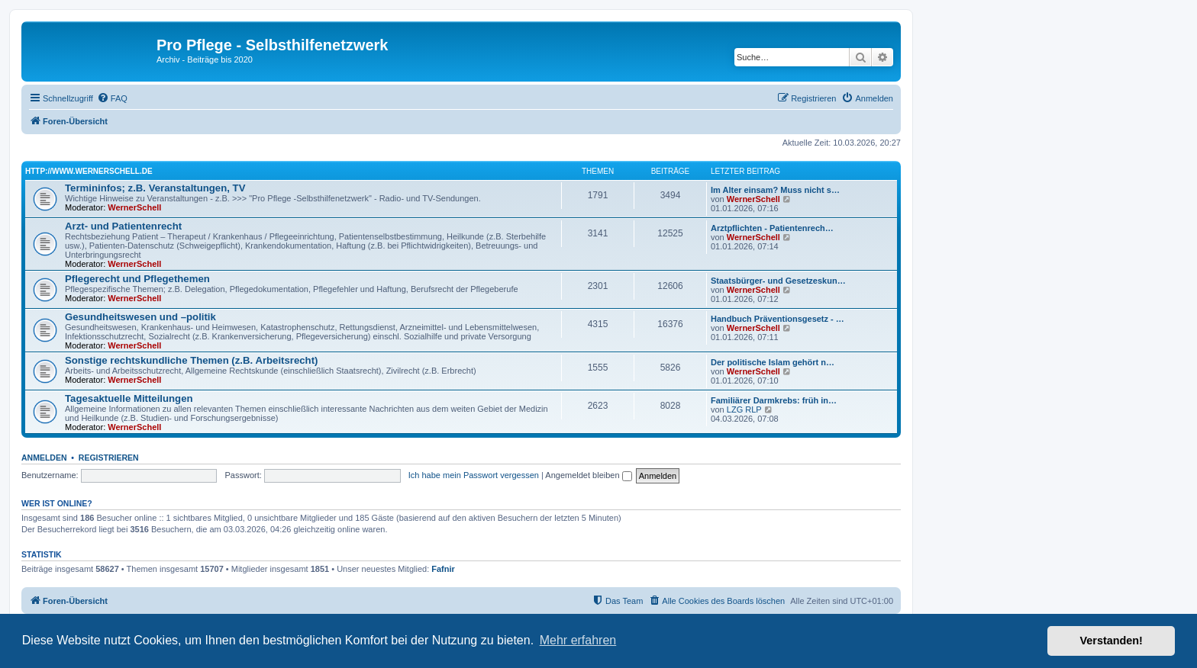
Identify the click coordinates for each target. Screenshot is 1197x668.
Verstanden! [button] (1111, 640)
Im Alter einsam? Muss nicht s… (775, 189)
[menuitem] (112, 98)
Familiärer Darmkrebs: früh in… (774, 400)
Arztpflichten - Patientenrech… (772, 228)
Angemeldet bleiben (588, 475)
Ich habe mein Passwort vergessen (473, 475)
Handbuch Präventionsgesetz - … (777, 318)
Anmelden (44, 457)
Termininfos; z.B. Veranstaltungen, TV (155, 188)
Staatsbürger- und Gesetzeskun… (778, 280)
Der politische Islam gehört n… (772, 362)
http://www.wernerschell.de (89, 171)
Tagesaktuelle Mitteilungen (129, 398)
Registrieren (109, 457)
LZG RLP (744, 409)
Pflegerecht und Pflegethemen (137, 278)
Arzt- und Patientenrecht (123, 226)
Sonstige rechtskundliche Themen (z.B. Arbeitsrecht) (191, 360)
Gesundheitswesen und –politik (140, 317)
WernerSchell (134, 207)
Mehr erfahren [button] (578, 640)
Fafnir (443, 568)
